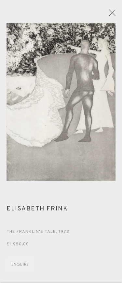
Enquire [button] (20, 266)
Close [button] (114, 15)
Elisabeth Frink (37, 211)
